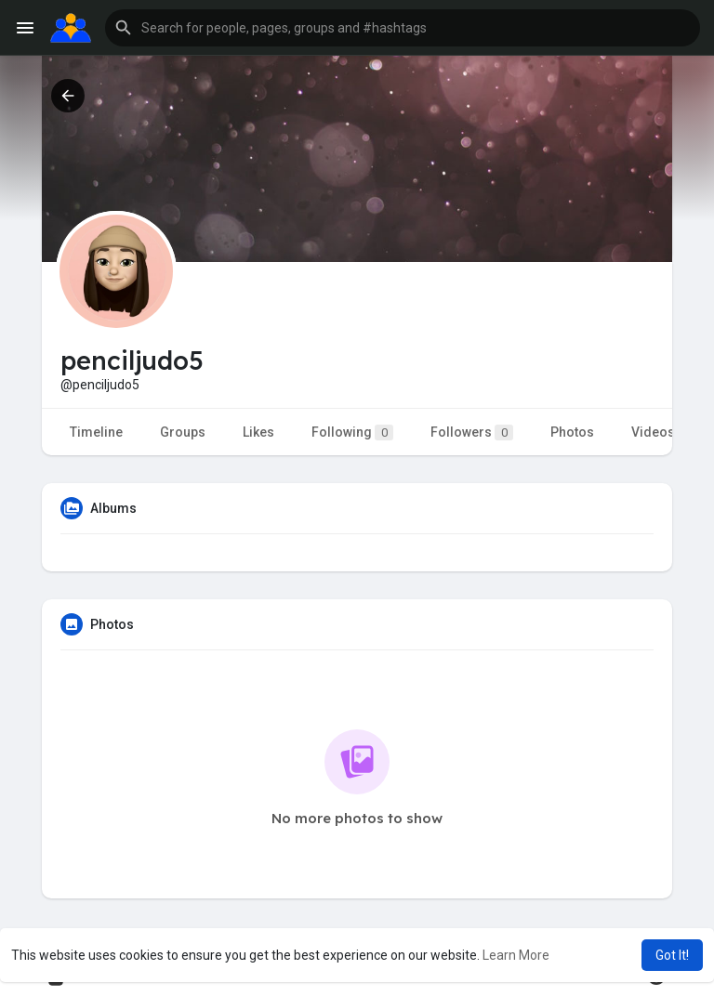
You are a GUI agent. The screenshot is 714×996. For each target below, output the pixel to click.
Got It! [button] (672, 955)
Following (352, 432)
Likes (258, 432)
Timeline (96, 432)
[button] (402, 27)
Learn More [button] (516, 955)
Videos (653, 432)
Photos (572, 432)
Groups (182, 432)
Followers (471, 432)
